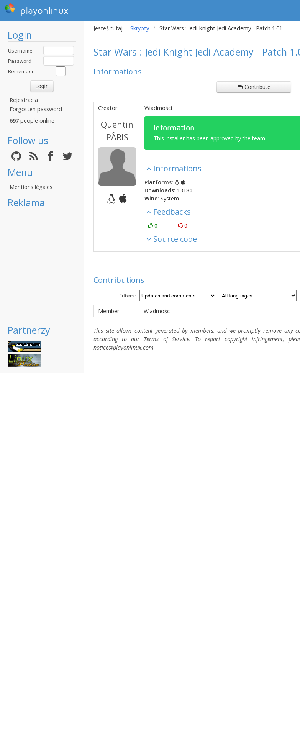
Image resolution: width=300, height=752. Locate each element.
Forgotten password (36, 109)
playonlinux (36, 9)
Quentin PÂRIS (117, 130)
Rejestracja (24, 99)
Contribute (254, 86)
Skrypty (139, 28)
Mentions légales (31, 186)
